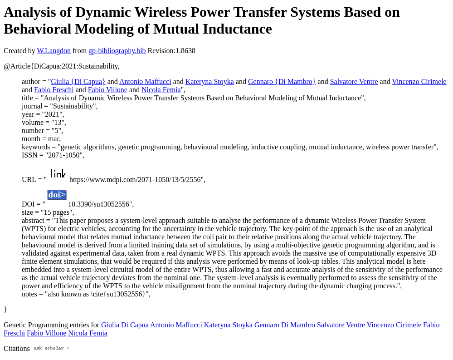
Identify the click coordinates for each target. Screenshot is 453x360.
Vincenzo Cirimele (419, 81)
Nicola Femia (161, 90)
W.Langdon (54, 50)
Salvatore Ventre (354, 81)
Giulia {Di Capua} (78, 81)
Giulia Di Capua (125, 325)
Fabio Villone (107, 90)
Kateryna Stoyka (209, 81)
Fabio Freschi (54, 90)
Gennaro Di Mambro (284, 325)
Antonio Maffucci (145, 81)
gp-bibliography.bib (117, 50)
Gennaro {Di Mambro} (282, 81)
